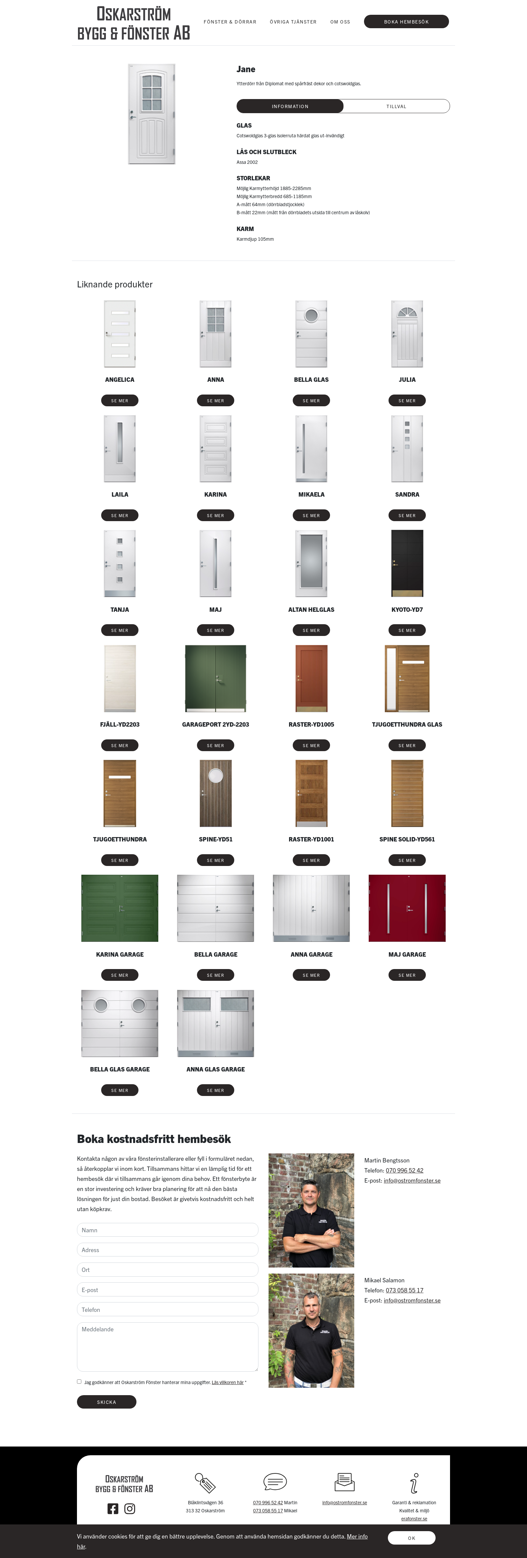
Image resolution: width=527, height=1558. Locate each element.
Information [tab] (290, 106)
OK (411, 1538)
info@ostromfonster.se (412, 1180)
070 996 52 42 (404, 1170)
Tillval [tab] (397, 106)
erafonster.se (414, 1518)
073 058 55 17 (404, 1290)
